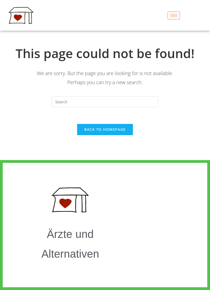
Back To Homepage (105, 129)
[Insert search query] (105, 101)
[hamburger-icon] (174, 15)
